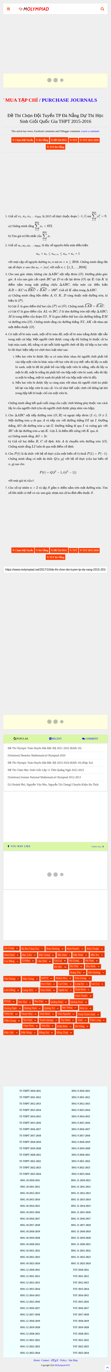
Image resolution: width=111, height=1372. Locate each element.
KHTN (44, 978)
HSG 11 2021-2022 (81, 1250)
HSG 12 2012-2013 (30, 1282)
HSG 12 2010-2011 (30, 1270)
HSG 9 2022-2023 (81, 1167)
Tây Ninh (65, 1020)
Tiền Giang (10, 1020)
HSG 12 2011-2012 (30, 1276)
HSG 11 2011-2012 (81, 1186)
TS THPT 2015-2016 (30, 1123)
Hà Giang (74, 960)
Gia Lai (58, 960)
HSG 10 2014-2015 (30, 1206)
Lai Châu (63, 984)
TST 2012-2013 (81, 1282)
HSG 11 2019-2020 (81, 1238)
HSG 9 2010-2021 (81, 1091)
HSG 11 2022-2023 (81, 1257)
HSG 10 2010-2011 (30, 1180)
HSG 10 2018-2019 (30, 1231)
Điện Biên (62, 1026)
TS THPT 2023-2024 (30, 1174)
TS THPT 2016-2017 (30, 1129)
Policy (63, 1360)
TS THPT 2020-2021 (30, 1154)
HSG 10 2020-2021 (30, 1244)
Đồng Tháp (62, 1032)
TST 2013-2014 (81, 1289)
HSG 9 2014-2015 (81, 1116)
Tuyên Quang (46, 1020)
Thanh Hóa (26, 1014)
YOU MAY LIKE (18, 846)
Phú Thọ (22, 1002)
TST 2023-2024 (81, 1353)
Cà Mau (26, 960)
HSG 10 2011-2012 (30, 1186)
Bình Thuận (93, 948)
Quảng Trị (49, 1008)
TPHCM (8, 1014)
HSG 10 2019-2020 (30, 1238)
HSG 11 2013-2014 (81, 1199)
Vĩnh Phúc (28, 1025)
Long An (79, 984)
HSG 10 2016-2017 (30, 1218)
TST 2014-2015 (81, 1295)
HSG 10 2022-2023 (30, 1257)
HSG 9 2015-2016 (81, 1123)
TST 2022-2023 (81, 1346)
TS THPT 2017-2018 (30, 1135)
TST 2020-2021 (81, 1333)
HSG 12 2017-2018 (30, 1314)
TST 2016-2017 (81, 1308)
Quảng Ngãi (10, 1008)
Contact (45, 1360)
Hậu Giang (28, 978)
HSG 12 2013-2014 (30, 1289)
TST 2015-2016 (81, 1301)
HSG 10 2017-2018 (30, 1225)
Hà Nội (58, 966)
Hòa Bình (90, 966)
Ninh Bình (80, 989)
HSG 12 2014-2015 (30, 1295)
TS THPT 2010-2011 (30, 1091)
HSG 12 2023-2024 (30, 1353)
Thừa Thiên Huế (86, 1014)
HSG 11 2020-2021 (81, 1244)
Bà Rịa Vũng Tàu (30, 948)
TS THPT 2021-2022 (30, 1161)
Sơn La (83, 1008)
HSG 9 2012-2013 (81, 1103)
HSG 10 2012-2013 (30, 1193)
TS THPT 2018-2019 (30, 1142)
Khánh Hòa (61, 978)
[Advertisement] (55, 39)
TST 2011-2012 (81, 1276)
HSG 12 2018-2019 (30, 1321)
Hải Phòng (9, 978)
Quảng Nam (76, 1002)
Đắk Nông (26, 1032)
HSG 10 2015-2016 (30, 1212)
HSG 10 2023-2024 (30, 1263)
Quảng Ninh (30, 1008)
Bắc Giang (44, 955)
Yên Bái (45, 1025)
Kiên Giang (80, 978)
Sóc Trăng (67, 1007)
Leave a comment (90, 131)
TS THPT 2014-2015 (30, 1116)
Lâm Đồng (9, 990)
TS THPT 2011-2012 (30, 1097)
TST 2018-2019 (81, 1321)
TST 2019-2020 (81, 1327)
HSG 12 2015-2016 (30, 1301)
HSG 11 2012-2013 (81, 1193)
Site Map (72, 1360)
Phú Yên (38, 1001)
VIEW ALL (97, 846)
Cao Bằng (9, 961)
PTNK (7, 1001)
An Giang (9, 948)
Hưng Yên (75, 972)
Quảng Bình (57, 1002)
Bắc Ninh (78, 955)
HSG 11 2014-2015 (81, 1206)
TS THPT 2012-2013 (30, 1103)
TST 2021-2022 (81, 1340)
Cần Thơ (42, 961)
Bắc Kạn (62, 955)
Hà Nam (89, 960)
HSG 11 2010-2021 (81, 1180)
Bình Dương (52, 948)
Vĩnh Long (95, 1020)
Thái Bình (45, 1014)
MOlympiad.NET (62, 1365)
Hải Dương (94, 972)
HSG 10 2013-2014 (30, 1199)
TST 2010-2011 (81, 1270)
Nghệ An (63, 990)
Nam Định (45, 990)
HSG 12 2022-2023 (30, 1346)
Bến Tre (95, 955)
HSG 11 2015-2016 (81, 1212)
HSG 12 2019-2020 (30, 1327)
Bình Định (9, 955)
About (37, 1360)
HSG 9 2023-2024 (81, 1174)
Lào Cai (95, 984)
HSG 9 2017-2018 (81, 1135)
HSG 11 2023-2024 (81, 1263)
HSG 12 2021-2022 (30, 1340)
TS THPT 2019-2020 (30, 1148)
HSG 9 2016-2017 (81, 1129)
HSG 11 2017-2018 (81, 1225)
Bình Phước (73, 948)
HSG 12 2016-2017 (30, 1308)
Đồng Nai (44, 1032)
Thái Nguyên (63, 1014)
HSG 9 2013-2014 (81, 1110)
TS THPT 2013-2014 (30, 1110)
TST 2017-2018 (81, 1314)
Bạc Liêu (27, 955)
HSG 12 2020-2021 (30, 1333)
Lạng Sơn (28, 990)
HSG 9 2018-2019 (81, 1142)
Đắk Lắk (8, 1032)
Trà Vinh (27, 1020)
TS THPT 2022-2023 (30, 1167)
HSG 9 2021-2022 (81, 1161)
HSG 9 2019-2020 (81, 1148)
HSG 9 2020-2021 (81, 1154)
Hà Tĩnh (74, 966)
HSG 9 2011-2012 (81, 1097)
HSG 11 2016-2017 (81, 1218)
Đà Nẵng (79, 1026)
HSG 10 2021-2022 (30, 1250)
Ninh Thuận (81, 995)
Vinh (79, 1020)
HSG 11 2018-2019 (81, 1231)
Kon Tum (46, 984)
